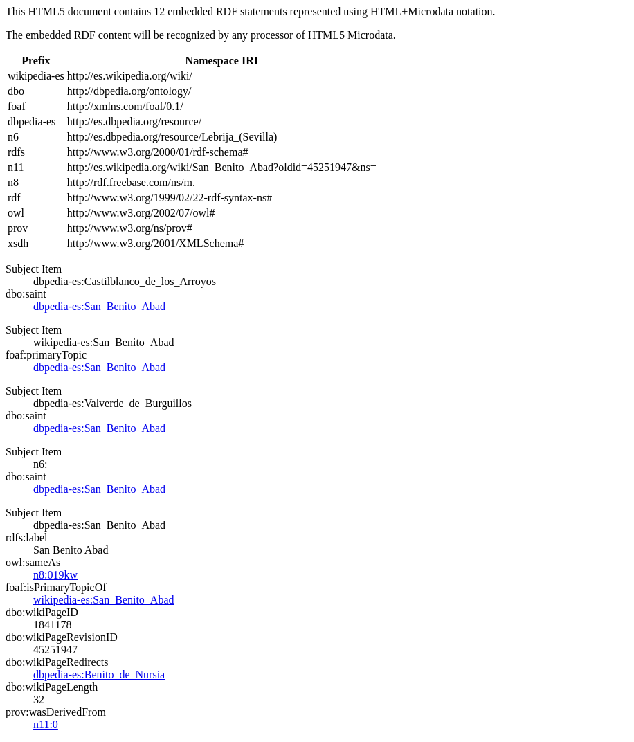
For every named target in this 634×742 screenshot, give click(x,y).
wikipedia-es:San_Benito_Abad (103, 600)
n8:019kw (55, 575)
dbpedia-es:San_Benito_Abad (99, 306)
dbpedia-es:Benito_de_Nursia (99, 674)
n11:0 (45, 724)
